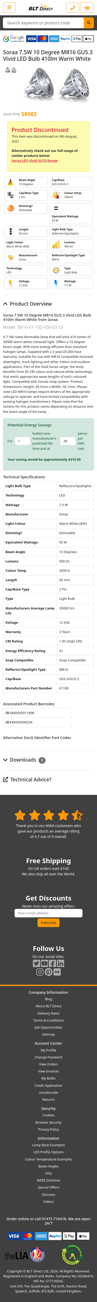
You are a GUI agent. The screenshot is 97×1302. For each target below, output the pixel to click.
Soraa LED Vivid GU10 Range (35, 160)
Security (48, 1108)
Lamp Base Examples (48, 1145)
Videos (48, 1201)
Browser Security (48, 1122)
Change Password (48, 1057)
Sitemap (48, 1034)
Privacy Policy (48, 1129)
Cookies (48, 1115)
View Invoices (48, 1071)
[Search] (89, 22)
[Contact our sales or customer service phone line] (72, 8)
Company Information (48, 992)
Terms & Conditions (48, 1020)
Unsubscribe (48, 1092)
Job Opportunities (48, 1027)
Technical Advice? (27, 779)
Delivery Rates (48, 1013)
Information (48, 1138)
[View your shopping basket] (87, 7)
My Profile (48, 1050)
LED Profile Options (48, 1152)
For (10, 441)
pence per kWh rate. (82, 441)
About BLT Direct (48, 1006)
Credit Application (48, 1085)
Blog (48, 999)
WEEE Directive (48, 1180)
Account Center (48, 1043)
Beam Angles (48, 1166)
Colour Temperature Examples (48, 1159)
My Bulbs (48, 1078)
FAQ (48, 1173)
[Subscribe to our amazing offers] (48, 913)
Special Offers (48, 1187)
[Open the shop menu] (9, 7)
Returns (48, 1099)
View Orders (48, 1064)
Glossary (48, 1194)
